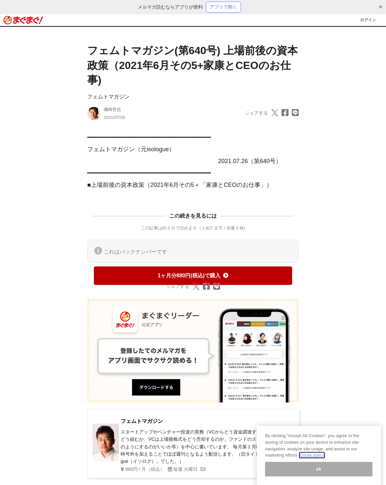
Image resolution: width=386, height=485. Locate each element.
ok (319, 474)
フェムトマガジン (108, 96)
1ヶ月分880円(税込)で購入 (193, 275)
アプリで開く (223, 7)
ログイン (368, 19)
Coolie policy (312, 460)
